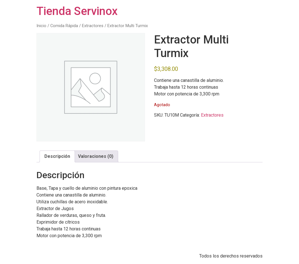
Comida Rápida (64, 25)
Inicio (41, 25)
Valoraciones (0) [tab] (95, 156)
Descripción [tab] (57, 156)
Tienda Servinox (77, 11)
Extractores (92, 25)
